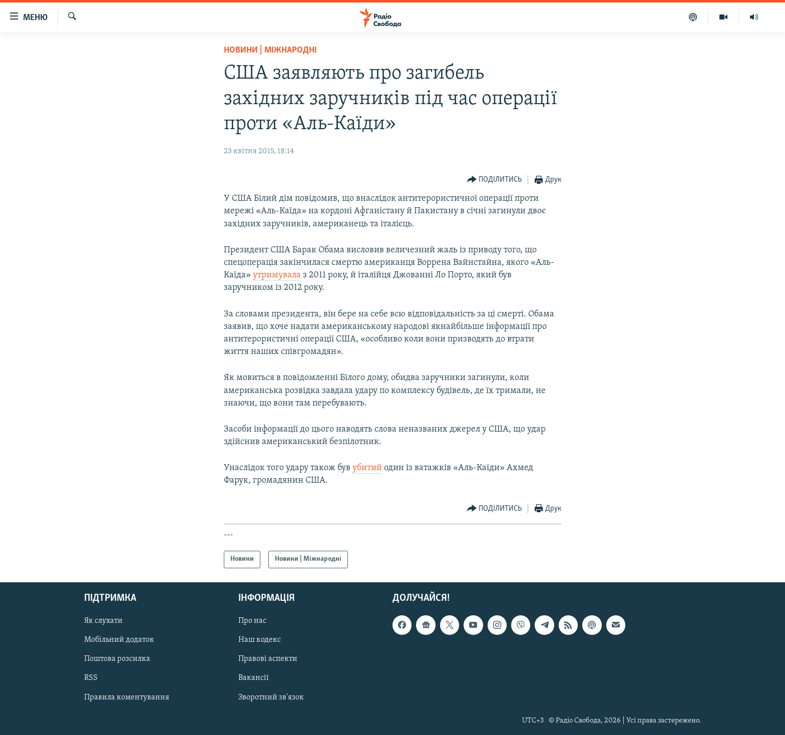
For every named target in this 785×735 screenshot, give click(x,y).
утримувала (277, 275)
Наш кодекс (259, 640)
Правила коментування (126, 697)
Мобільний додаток (119, 640)
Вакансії (253, 678)
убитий (367, 468)
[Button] (494, 180)
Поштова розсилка (117, 659)
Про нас (252, 621)
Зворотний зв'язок (271, 697)
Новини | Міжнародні (270, 50)
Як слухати (103, 621)
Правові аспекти (267, 659)
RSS (91, 678)
